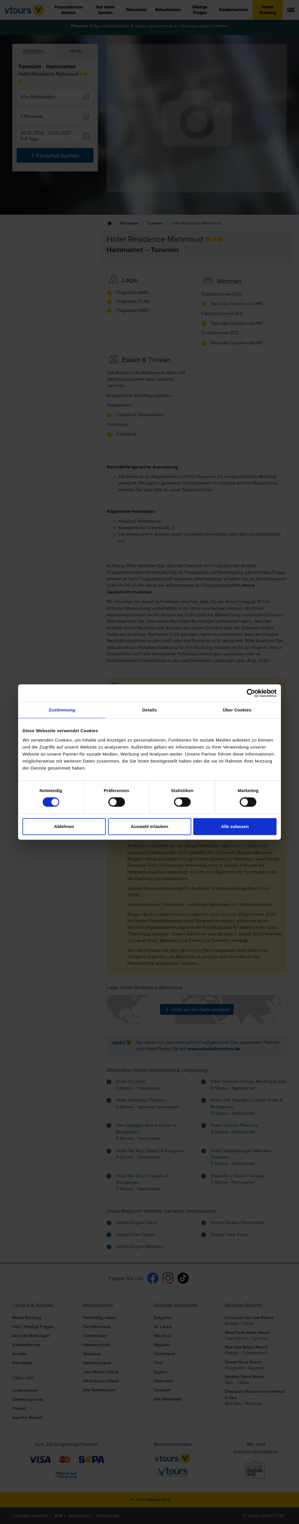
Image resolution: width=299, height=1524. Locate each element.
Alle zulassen (235, 826)
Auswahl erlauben (149, 826)
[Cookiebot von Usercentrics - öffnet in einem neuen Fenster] (251, 693)
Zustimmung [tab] (62, 709)
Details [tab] (149, 709)
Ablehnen (64, 826)
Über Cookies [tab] (237, 709)
